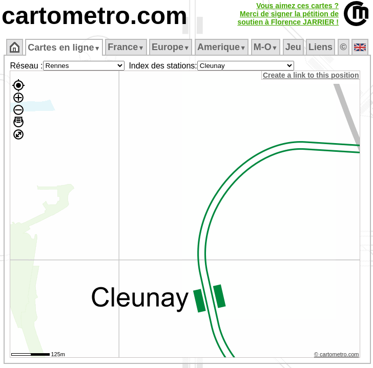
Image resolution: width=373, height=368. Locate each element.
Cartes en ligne (64, 47)
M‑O (266, 47)
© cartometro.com (336, 354)
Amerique (221, 47)
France (126, 47)
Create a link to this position (311, 75)
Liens (320, 47)
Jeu (293, 47)
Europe (171, 47)
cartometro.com (95, 15)
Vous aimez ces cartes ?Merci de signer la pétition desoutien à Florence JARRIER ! (288, 14)
